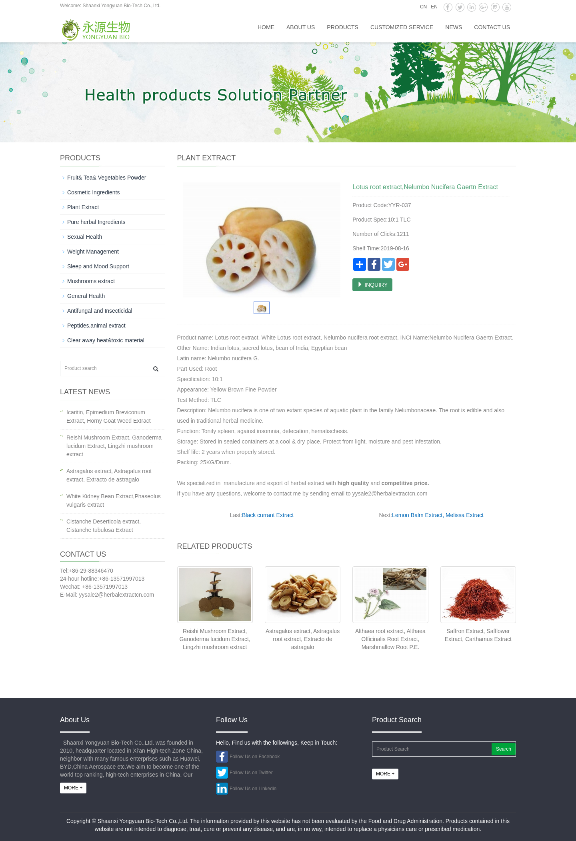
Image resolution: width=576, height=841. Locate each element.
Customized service (401, 27)
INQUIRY (372, 285)
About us (300, 27)
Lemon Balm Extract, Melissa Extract (438, 515)
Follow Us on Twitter (251, 772)
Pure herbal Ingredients (96, 222)
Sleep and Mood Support (98, 266)
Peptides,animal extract (96, 325)
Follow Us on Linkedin (253, 788)
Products (342, 27)
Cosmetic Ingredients (93, 192)
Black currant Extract (268, 515)
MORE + (73, 788)
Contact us (492, 27)
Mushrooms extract (91, 281)
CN (423, 7)
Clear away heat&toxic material (105, 340)
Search (503, 749)
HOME (266, 27)
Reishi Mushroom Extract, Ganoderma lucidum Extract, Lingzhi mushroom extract (214, 639)
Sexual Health (84, 237)
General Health (86, 296)
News (453, 27)
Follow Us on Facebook (255, 756)
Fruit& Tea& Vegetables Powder (106, 177)
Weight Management (93, 251)
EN (434, 7)
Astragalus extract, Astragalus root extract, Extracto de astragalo (303, 639)
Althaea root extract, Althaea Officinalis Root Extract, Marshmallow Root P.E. (390, 639)
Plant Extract (83, 207)
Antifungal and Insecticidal (99, 311)
